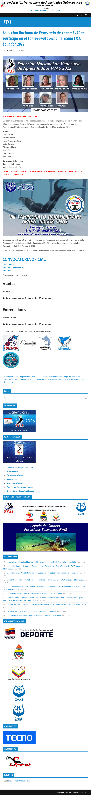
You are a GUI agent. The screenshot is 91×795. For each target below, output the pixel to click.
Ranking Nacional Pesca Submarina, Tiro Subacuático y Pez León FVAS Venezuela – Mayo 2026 (43, 573)
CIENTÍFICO (55, 10)
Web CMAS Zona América (13, 267)
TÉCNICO (45, 10)
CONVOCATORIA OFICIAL (24, 259)
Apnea (23, 51)
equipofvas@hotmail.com (19, 781)
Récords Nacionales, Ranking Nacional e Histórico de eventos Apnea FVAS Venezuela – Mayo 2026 (45, 580)
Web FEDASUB (8, 264)
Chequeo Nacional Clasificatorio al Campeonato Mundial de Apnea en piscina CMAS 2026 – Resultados (46, 604)
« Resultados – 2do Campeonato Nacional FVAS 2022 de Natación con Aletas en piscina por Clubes (42, 376)
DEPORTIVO (36, 10)
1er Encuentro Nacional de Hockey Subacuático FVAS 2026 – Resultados (34, 593)
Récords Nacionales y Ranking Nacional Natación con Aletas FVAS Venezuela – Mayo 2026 (41, 562)
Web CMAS (7, 270)
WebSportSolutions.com (77, 792)
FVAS (7, 22)
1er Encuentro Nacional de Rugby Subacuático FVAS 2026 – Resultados (34, 615)
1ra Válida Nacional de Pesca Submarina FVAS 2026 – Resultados (32, 611)
